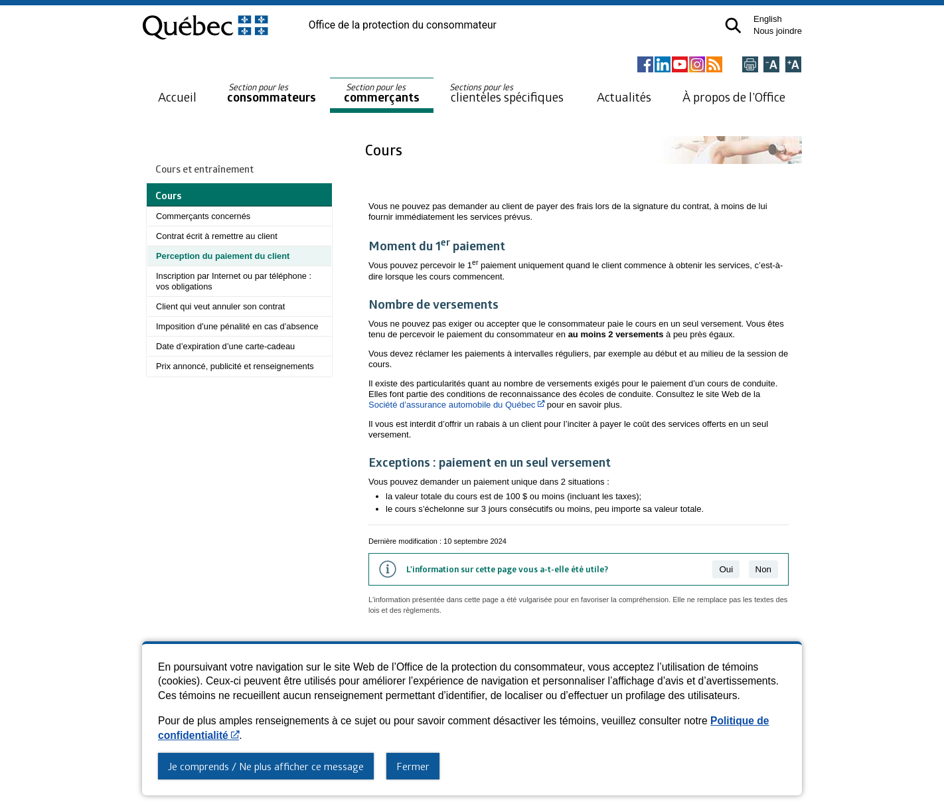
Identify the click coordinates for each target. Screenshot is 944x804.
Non (763, 569)
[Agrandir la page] (793, 65)
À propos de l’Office (733, 96)
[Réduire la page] (771, 65)
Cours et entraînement (204, 168)
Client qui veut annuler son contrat (220, 306)
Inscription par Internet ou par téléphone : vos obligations (233, 281)
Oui (726, 569)
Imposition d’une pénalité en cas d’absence (237, 326)
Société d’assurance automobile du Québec (456, 405)
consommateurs (271, 93)
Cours (385, 149)
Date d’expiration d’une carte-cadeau (225, 346)
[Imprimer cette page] (750, 65)
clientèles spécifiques (506, 93)
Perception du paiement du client (222, 256)
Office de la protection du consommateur (403, 25)
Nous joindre (777, 31)
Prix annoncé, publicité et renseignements (235, 366)
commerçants (382, 93)
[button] (733, 26)
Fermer (413, 766)
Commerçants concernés (203, 216)
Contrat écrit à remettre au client (216, 236)
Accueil (177, 96)
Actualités (624, 96)
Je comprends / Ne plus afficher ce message (266, 766)
